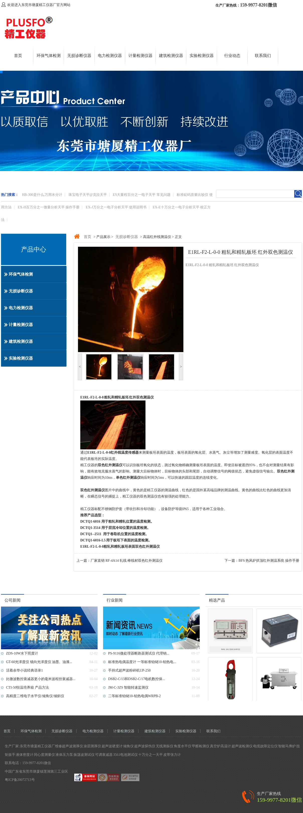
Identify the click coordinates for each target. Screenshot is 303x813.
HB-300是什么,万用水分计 (42, 195)
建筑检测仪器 (171, 55)
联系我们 (263, 55)
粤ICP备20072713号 (20, 780)
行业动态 (232, 55)
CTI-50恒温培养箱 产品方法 (27, 687)
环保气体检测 (49, 55)
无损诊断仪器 (79, 55)
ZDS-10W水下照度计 (22, 653)
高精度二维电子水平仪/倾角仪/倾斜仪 (35, 696)
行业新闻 (115, 600)
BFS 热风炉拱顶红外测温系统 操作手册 (269, 560)
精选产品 (217, 600)
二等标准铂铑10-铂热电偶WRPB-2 (134, 696)
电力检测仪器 (110, 55)
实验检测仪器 (202, 55)
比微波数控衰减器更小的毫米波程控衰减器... (40, 679)
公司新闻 (13, 600)
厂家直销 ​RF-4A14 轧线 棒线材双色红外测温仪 (127, 560)
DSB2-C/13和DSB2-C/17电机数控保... (136, 679)
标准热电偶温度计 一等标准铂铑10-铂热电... (142, 662)
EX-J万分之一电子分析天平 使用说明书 (116, 207)
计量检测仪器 (140, 55)
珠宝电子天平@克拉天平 (87, 195)
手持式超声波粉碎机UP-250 (129, 670)
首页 (18, 55)
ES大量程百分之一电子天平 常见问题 (142, 195)
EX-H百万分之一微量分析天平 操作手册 (49, 207)
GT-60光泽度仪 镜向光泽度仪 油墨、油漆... (39, 662)
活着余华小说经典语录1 (24, 670)
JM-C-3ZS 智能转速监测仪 (128, 687)
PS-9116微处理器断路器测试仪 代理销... (138, 653)
